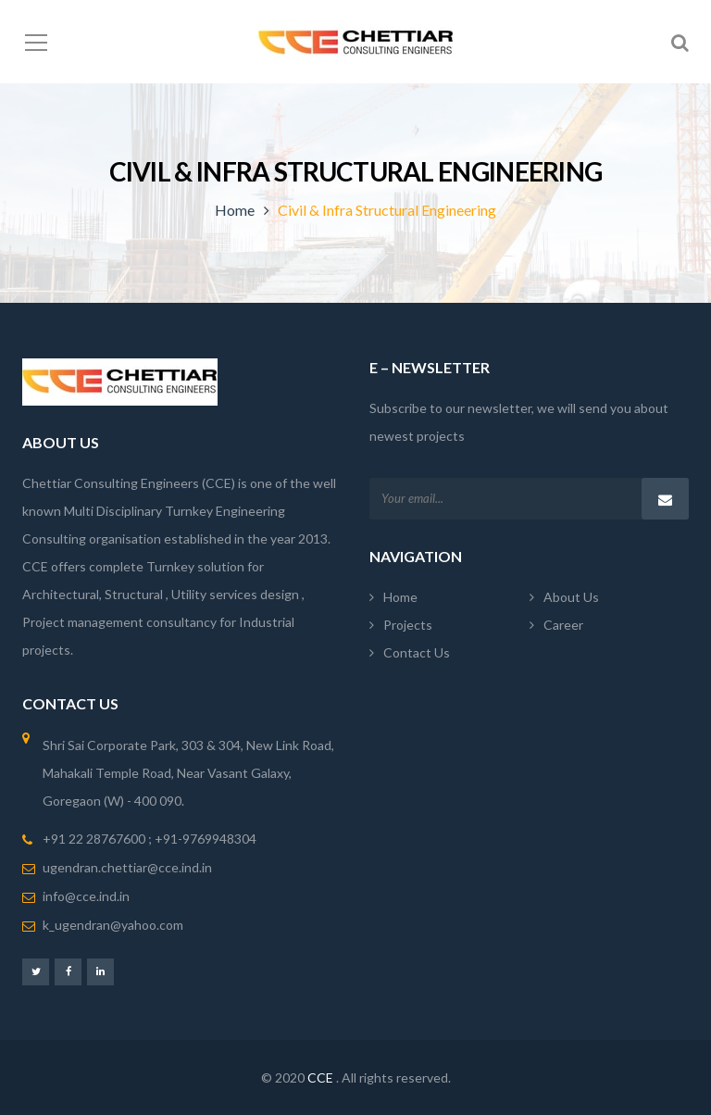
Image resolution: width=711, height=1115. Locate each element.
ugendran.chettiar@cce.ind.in (127, 867)
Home (235, 210)
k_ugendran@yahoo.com (113, 925)
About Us (571, 597)
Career (563, 625)
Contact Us (416, 652)
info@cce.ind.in (86, 896)
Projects (407, 625)
